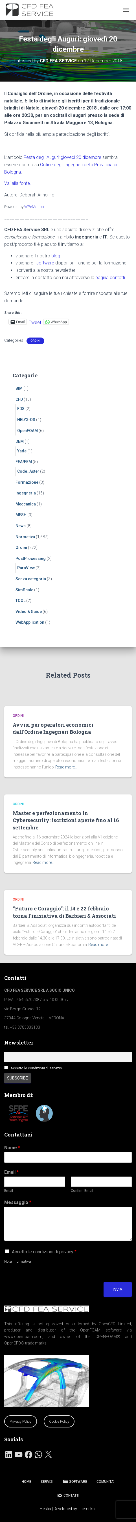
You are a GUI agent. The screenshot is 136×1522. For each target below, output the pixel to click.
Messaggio (17, 1202)
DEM (20, 441)
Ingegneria (26, 493)
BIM (19, 388)
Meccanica (26, 504)
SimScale (24, 590)
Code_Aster (28, 471)
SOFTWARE (75, 1481)
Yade (22, 451)
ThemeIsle (87, 1508)
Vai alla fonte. (17, 183)
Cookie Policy (59, 1421)
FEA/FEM (24, 461)
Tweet (35, 322)
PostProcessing (31, 558)
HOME (26, 1482)
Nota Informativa (17, 1261)
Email (11, 1172)
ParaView (26, 568)
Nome (12, 1147)
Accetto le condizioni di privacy (44, 1251)
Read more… (66, 767)
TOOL (20, 600)
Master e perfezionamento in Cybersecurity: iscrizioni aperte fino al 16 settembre (66, 820)
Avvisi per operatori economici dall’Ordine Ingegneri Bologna (53, 728)
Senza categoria (31, 579)
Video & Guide (29, 611)
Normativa (25, 537)
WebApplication (30, 622)
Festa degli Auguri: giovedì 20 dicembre (62, 157)
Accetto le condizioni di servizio (36, 1068)
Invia (117, 1289)
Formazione (27, 482)
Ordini (35, 340)
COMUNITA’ (105, 1482)
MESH (21, 515)
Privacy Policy (20, 1421)
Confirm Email (82, 1190)
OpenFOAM (27, 430)
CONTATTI (68, 1495)
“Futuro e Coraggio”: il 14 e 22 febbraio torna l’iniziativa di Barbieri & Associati (64, 912)
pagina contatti (110, 277)
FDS (21, 408)
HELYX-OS (26, 419)
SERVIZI (47, 1482)
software (45, 263)
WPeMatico (34, 206)
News (21, 526)
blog (55, 256)
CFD (19, 399)
